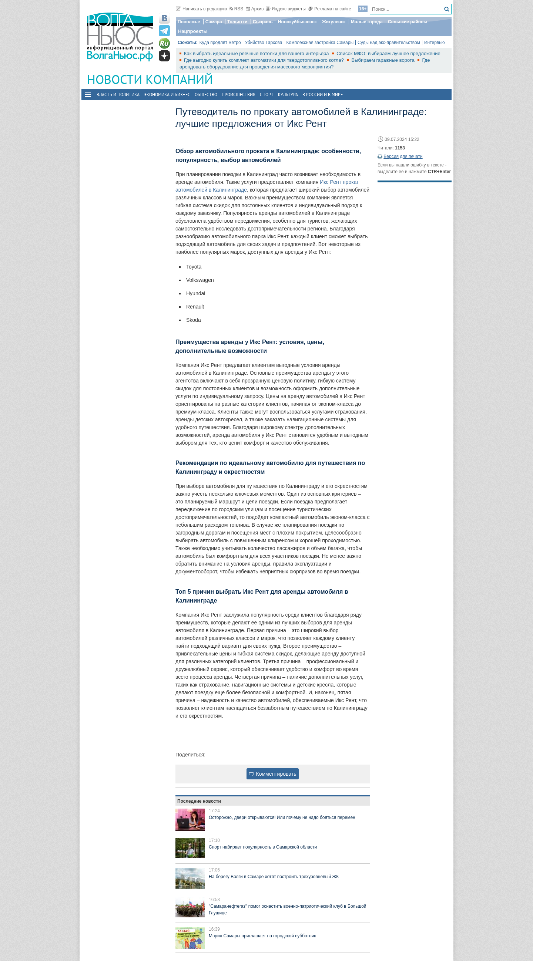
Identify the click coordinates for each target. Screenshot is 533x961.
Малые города (367, 21)
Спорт (267, 94)
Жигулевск (334, 21)
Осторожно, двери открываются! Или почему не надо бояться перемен (282, 817)
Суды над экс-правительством (389, 42)
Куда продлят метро (220, 42)
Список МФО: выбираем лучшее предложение (388, 53)
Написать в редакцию (201, 8)
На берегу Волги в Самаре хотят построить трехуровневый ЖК (274, 876)
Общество (206, 94)
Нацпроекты (193, 31)
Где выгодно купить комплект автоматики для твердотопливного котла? (264, 60)
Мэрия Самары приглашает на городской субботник (262, 935)
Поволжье (189, 21)
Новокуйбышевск (297, 21)
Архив (255, 8)
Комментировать (272, 774)
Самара (213, 21)
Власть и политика (118, 94)
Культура (288, 94)
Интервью (434, 42)
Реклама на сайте (329, 8)
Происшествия (238, 94)
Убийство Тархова (263, 42)
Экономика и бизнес (167, 94)
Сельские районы (408, 21)
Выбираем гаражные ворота (384, 60)
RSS (236, 8)
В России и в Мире (322, 94)
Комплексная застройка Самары (319, 42)
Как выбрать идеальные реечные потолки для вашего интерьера (257, 53)
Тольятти (237, 21)
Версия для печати (402, 156)
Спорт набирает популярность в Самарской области (263, 847)
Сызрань (263, 21)
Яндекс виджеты (286, 8)
